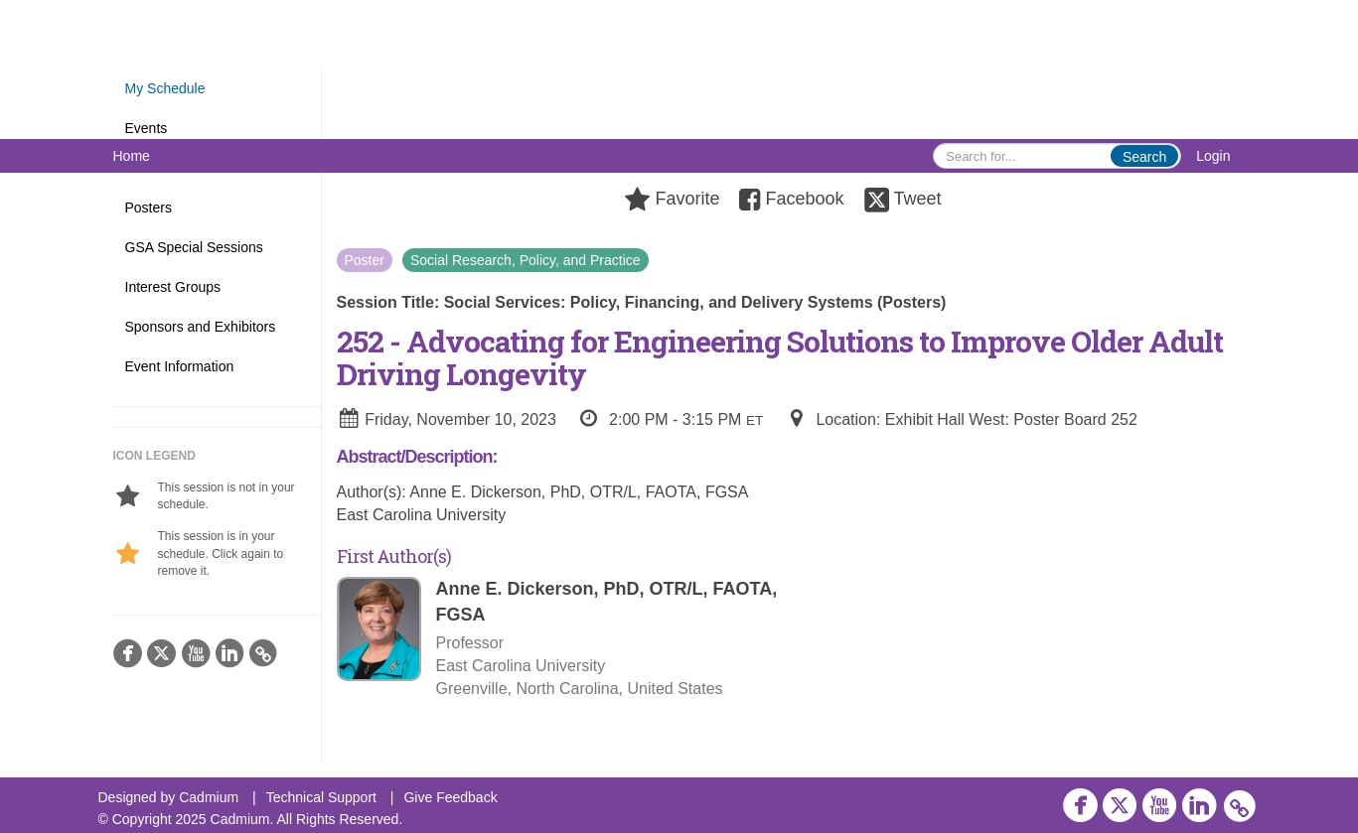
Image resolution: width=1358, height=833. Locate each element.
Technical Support (321, 797)
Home (131, 156)
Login (1213, 156)
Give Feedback (450, 797)
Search (1144, 157)
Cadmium (208, 797)
